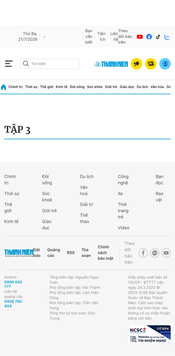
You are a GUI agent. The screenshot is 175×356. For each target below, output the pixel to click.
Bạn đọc (159, 179)
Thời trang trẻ (123, 211)
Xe (120, 193)
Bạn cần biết (88, 36)
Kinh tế (62, 87)
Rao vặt (159, 196)
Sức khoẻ (47, 196)
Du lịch (142, 87)
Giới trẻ (111, 87)
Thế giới (46, 87)
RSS (71, 252)
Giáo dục (127, 87)
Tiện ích (101, 36)
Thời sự (31, 87)
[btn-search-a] (26, 63)
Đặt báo (36, 252)
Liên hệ (114, 36)
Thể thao (84, 218)
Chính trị (16, 87)
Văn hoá (84, 190)
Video (123, 227)
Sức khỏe (94, 87)
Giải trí (86, 204)
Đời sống (77, 87)
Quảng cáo (53, 252)
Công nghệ (123, 179)
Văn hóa (157, 87)
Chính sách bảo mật (105, 253)
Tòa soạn (86, 252)
